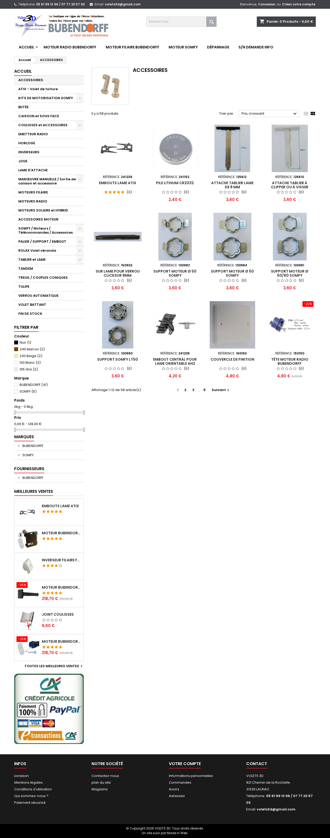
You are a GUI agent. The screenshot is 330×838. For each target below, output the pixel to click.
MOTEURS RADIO (32, 201)
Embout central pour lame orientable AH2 (175, 361)
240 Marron (32, 349)
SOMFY (28, 391)
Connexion (266, 4)
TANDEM (25, 268)
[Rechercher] (181, 21)
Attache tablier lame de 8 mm (232, 185)
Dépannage (218, 47)
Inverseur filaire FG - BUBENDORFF (61, 560)
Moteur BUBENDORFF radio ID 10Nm (61, 533)
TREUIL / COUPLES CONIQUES (43, 277)
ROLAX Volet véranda (37, 250)
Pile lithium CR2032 (175, 182)
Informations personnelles (191, 775)
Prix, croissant (270, 114)
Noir (25, 342)
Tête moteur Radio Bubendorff (289, 361)
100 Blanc (30, 362)
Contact (256, 764)
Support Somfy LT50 (117, 359)
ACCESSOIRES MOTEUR (38, 219)
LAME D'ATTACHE (33, 170)
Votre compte (185, 764)
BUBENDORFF (34, 384)
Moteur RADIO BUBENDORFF (70, 47)
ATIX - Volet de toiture (38, 89)
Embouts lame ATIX (60, 506)
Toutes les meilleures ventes (54, 666)
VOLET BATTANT (32, 304)
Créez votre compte (298, 4)
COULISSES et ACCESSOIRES (43, 125)
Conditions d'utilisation (33, 789)
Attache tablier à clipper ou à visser (289, 185)
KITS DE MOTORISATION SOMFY (45, 98)
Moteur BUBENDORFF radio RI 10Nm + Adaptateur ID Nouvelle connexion (61, 587)
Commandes (180, 782)
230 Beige (31, 355)
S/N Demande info (255, 47)
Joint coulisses (58, 614)
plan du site (101, 782)
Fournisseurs (29, 469)
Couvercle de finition (232, 359)
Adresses (177, 795)
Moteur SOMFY (183, 47)
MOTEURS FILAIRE (33, 192)
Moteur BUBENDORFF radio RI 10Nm (61, 641)
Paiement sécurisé (30, 802)
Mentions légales (28, 782)
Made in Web (177, 833)
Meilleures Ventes (33, 491)
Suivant (221, 389)
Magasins (100, 789)
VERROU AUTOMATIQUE (38, 295)
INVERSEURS (28, 152)
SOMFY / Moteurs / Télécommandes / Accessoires (45, 230)
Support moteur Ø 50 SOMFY (174, 273)
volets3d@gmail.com (123, 4)
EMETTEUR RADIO (33, 134)
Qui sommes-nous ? (31, 795)
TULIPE (23, 286)
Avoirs (174, 789)
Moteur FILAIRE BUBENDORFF (132, 47)
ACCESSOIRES (30, 80)
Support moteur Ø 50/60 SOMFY (289, 273)
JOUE (22, 161)
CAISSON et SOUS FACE (38, 116)
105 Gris (29, 369)
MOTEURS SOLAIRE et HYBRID (43, 210)
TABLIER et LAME (32, 259)
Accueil (26, 47)
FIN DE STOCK (30, 313)
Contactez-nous (105, 775)
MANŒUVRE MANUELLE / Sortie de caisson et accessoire (47, 181)
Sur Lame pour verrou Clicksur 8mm (118, 273)
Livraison (21, 775)
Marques (24, 437)
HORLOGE (26, 143)
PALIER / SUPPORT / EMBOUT (42, 241)
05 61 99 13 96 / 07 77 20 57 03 (60, 4)
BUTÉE (23, 107)
